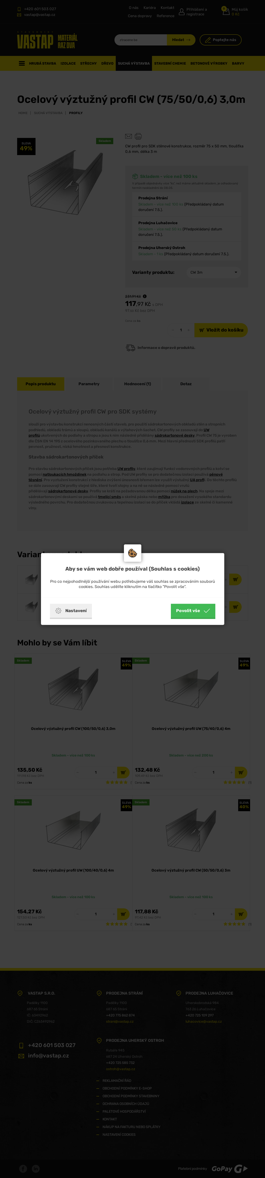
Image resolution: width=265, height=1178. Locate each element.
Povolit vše (193, 611)
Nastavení (71, 611)
